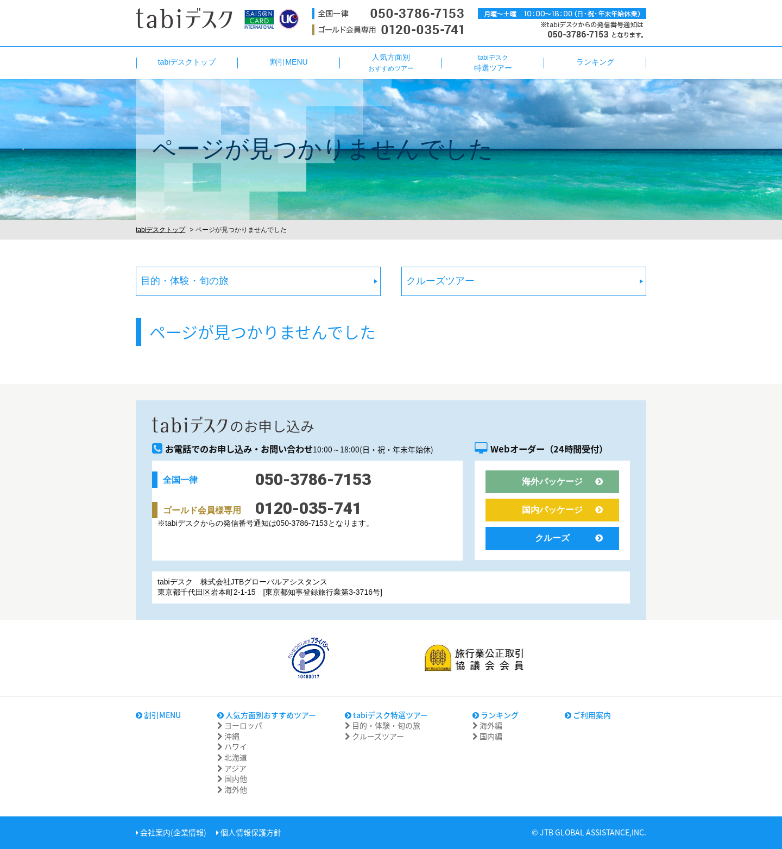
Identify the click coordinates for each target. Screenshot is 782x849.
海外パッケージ (562, 481)
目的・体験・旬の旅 (185, 280)
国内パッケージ (562, 509)
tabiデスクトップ (160, 230)
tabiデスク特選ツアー (386, 714)
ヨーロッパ (239, 725)
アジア (232, 768)
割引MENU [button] (288, 62)
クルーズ (569, 538)
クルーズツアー (440, 280)
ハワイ (232, 746)
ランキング (495, 714)
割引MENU (158, 714)
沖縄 (228, 736)
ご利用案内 (588, 714)
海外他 (232, 789)
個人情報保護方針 (248, 832)
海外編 (487, 725)
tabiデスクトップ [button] (187, 62)
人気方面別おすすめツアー (266, 714)
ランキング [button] (595, 62)
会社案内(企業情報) (171, 832)
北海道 (232, 757)
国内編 (487, 736)
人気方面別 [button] (391, 62)
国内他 (232, 778)
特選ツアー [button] (493, 63)
